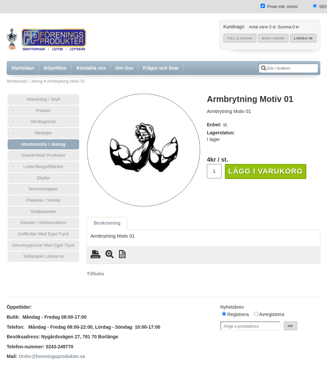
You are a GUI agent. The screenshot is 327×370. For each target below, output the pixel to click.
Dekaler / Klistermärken (43, 222)
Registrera (238, 314)
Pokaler (43, 110)
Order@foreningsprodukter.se (52, 356)
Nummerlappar (43, 188)
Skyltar (43, 177)
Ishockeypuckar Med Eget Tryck (43, 245)
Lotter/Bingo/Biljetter (43, 166)
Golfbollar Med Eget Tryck (43, 233)
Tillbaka (95, 273)
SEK (323, 6)
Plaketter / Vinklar (43, 200)
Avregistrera (271, 314)
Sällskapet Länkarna (43, 256)
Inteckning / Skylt (43, 99)
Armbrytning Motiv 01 (66, 81)
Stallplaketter (43, 211)
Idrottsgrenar (43, 121)
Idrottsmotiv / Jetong (25, 81)
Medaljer (43, 132)
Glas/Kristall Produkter (43, 155)
